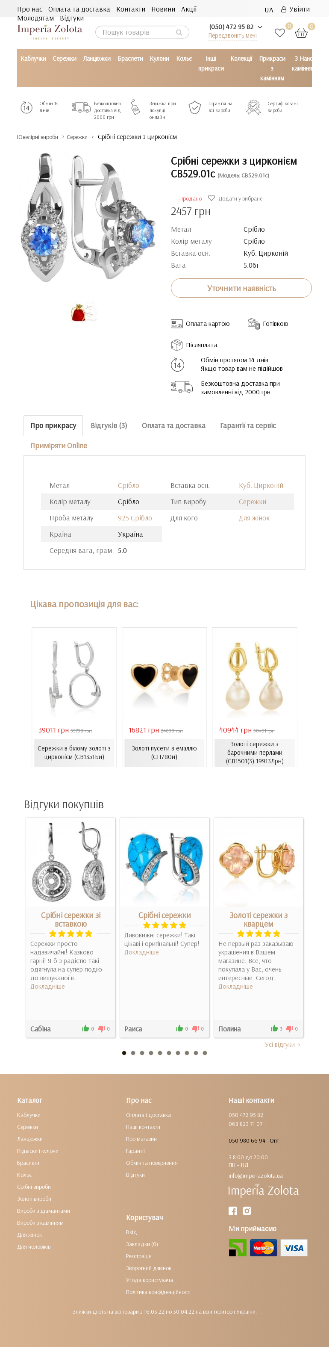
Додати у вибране (236, 198)
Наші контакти (143, 1126)
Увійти (295, 8)
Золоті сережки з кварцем (258, 919)
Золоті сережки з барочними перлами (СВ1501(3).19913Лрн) (255, 752)
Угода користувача (149, 1279)
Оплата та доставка (79, 8)
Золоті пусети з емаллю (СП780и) (164, 752)
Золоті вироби (34, 1198)
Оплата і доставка (148, 1114)
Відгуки (72, 17)
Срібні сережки (164, 915)
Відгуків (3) (109, 425)
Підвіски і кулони (38, 1150)
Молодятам (35, 17)
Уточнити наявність (241, 288)
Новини (163, 8)
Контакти (130, 8)
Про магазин (141, 1138)
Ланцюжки (97, 58)
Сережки (64, 58)
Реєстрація (139, 1255)
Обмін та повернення (152, 1162)
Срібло (128, 484)
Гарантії (135, 1150)
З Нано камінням (304, 63)
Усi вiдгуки (283, 1044)
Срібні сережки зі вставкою (70, 919)
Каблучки (33, 58)
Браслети (130, 58)
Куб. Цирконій (261, 484)
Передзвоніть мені (232, 35)
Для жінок (254, 517)
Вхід (131, 1231)
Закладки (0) (142, 1243)
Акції (189, 8)
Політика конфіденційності (158, 1291)
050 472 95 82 (246, 1114)
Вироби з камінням (40, 1222)
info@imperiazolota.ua (256, 1175)
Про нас (29, 8)
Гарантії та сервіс (248, 425)
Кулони (159, 58)
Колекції (241, 58)
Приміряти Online (58, 445)
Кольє (184, 58)
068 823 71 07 (245, 1123)
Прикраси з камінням (272, 68)
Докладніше (47, 985)
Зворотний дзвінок (148, 1267)
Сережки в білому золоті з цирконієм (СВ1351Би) (74, 752)
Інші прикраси (211, 63)
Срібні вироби (34, 1186)
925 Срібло (135, 517)
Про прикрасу (53, 425)
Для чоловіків (33, 1246)
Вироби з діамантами (43, 1210)
